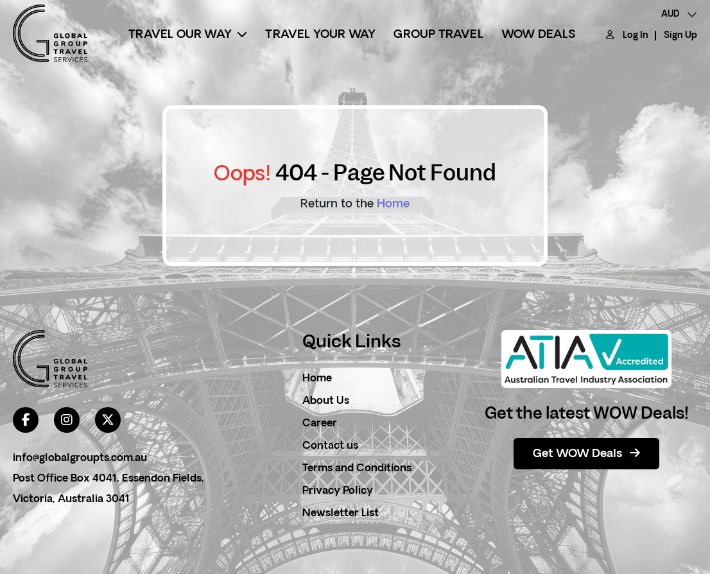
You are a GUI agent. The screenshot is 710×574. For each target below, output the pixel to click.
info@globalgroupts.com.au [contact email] (80, 458)
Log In (635, 35)
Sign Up (680, 35)
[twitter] (108, 420)
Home (393, 204)
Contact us (330, 446)
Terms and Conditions (356, 469)
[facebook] (26, 420)
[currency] (679, 14)
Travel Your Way (320, 35)
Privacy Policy (337, 491)
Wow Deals (538, 35)
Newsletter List (340, 514)
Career (319, 424)
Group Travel (438, 35)
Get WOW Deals (586, 454)
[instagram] (67, 420)
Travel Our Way (187, 35)
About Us (325, 401)
